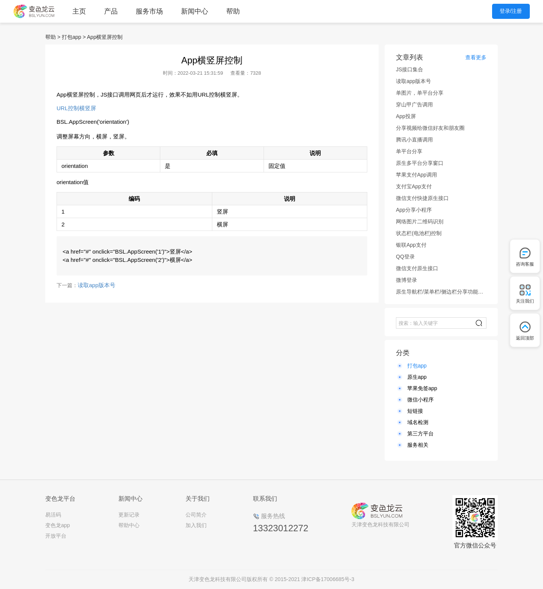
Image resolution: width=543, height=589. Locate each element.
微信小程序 (420, 400)
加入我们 (196, 525)
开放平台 (55, 536)
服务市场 (149, 11)
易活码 (53, 515)
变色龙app (57, 525)
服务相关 (417, 445)
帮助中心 (129, 525)
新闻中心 (194, 11)
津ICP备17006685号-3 (327, 579)
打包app (71, 37)
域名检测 (417, 422)
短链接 (415, 411)
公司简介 (196, 515)
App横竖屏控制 (105, 37)
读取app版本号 (96, 285)
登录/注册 (511, 11)
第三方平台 (420, 434)
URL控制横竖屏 (76, 108)
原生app (416, 377)
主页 (79, 11)
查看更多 (475, 57)
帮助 (233, 11)
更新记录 (129, 515)
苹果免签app (422, 388)
